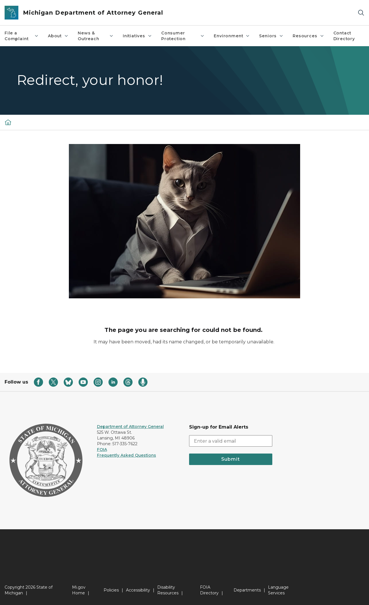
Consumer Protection (183, 35)
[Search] (361, 12)
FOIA (102, 449)
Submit (230, 459)
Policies (111, 590)
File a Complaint (22, 35)
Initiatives (137, 35)
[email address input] (230, 441)
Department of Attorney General (130, 426)
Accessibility (138, 590)
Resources (308, 35)
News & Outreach (96, 35)
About (58, 35)
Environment (232, 35)
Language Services (278, 590)
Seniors (271, 35)
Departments (247, 590)
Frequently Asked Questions (126, 455)
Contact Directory (344, 35)
